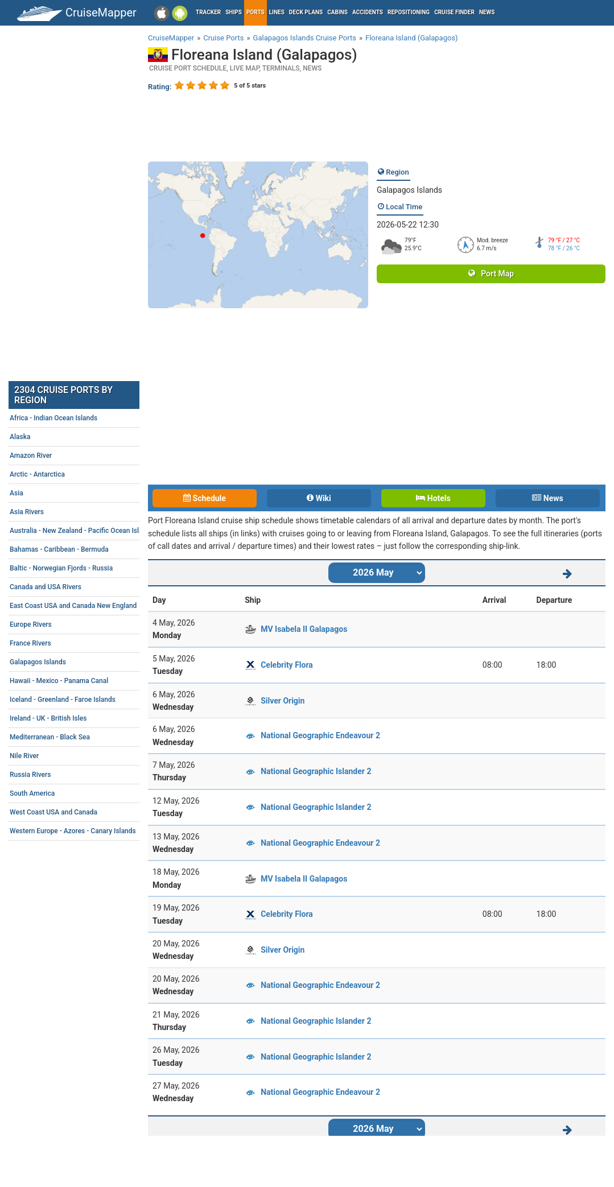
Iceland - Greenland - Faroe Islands (94, 699)
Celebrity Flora (287, 664)
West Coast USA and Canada (94, 812)
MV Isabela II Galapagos (304, 629)
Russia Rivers (94, 775)
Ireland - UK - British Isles (94, 718)
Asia (94, 493)
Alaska (94, 437)
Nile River (94, 756)
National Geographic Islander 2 (316, 771)
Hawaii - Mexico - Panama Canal (94, 681)
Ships (233, 12)
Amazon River (94, 455)
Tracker (208, 12)
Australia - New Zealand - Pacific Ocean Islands (94, 531)
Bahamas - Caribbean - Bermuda (94, 549)
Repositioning (409, 12)
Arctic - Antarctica (94, 474)
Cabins (337, 12)
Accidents (367, 12)
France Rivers (94, 643)
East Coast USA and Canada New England (94, 606)
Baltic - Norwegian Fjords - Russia (94, 568)
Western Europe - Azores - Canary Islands (94, 831)
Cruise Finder (454, 12)
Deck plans (306, 12)
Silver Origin (282, 700)
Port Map (491, 273)
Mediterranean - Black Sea (94, 737)
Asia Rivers (94, 512)
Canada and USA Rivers (94, 587)
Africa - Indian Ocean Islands (94, 418)
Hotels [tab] (433, 498)
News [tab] (547, 498)
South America (94, 793)
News (487, 12)
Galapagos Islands (409, 190)
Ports (255, 12)
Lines (277, 12)
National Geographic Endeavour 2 (320, 735)
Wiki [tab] (319, 498)
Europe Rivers (94, 624)
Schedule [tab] (204, 498)
